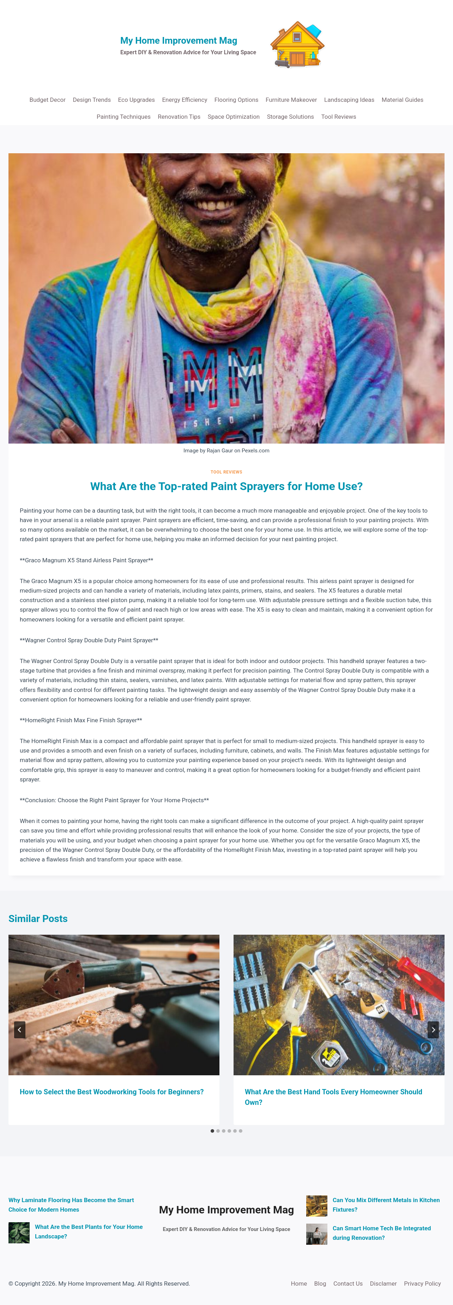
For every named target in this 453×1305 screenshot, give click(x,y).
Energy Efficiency (184, 99)
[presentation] (113, 1005)
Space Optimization (234, 116)
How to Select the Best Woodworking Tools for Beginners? (112, 1092)
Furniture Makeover (291, 99)
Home (299, 1283)
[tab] (212, 1131)
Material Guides (403, 99)
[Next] (433, 1029)
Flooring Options (237, 99)
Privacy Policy (422, 1283)
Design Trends (92, 99)
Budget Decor (48, 99)
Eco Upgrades (136, 99)
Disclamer (383, 1283)
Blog (320, 1283)
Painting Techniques (124, 116)
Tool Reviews (338, 116)
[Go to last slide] (19, 1029)
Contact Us (348, 1283)
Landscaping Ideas (349, 99)
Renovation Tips (179, 116)
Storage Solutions (290, 116)
